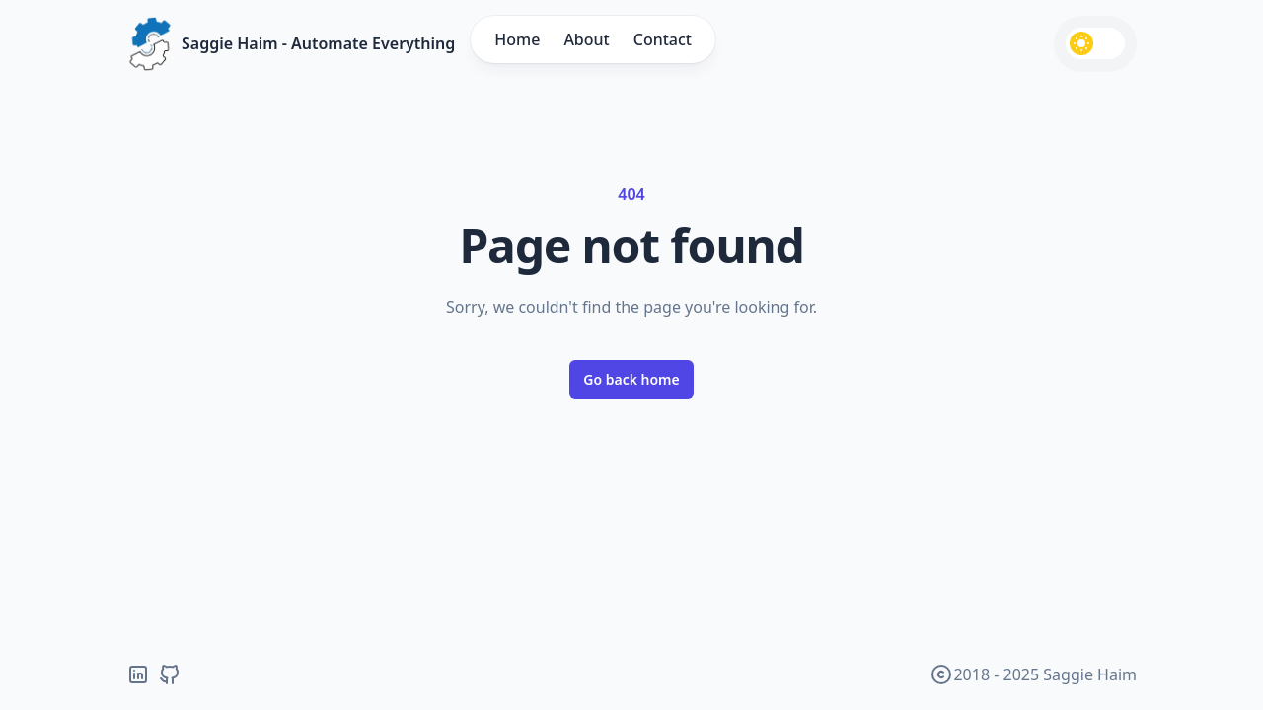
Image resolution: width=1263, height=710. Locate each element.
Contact (662, 39)
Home (517, 39)
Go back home (631, 379)
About (586, 39)
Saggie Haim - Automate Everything (318, 43)
